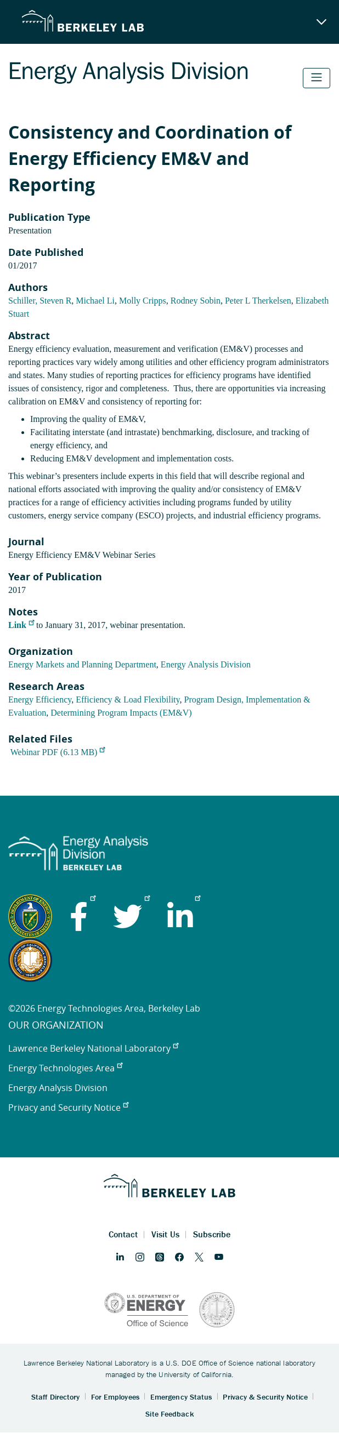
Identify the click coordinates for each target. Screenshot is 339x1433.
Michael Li (95, 300)
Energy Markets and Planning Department (82, 664)
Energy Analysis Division (206, 664)
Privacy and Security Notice (68, 1107)
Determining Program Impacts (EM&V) (120, 712)
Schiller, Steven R (39, 300)
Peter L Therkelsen (258, 300)
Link (21, 625)
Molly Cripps (142, 300)
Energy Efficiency (39, 699)
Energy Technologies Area (65, 1068)
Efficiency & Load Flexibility (127, 699)
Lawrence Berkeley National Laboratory (93, 1048)
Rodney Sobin (196, 300)
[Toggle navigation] (316, 78)
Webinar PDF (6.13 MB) (57, 752)
